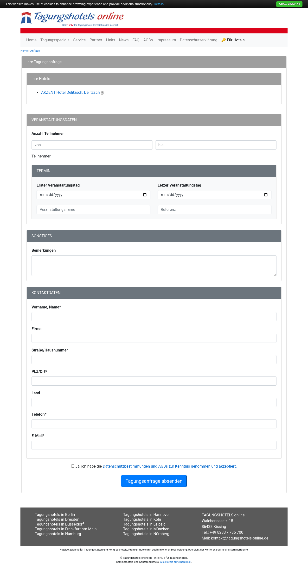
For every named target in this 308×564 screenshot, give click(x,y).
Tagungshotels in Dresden (57, 519)
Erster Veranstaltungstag (58, 185)
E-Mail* (38, 435)
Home (31, 40)
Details (159, 4)
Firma (36, 328)
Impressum (166, 40)
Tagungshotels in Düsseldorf (59, 524)
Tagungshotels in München (146, 529)
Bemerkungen (44, 250)
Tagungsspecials (54, 40)
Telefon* (39, 414)
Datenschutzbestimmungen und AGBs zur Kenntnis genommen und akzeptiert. (170, 466)
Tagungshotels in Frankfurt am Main (66, 529)
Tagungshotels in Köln (142, 519)
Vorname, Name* (46, 307)
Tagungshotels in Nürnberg (146, 534)
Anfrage (35, 50)
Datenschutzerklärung (198, 40)
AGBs (148, 40)
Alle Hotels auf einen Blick (175, 562)
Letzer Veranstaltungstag (179, 185)
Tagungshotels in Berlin (55, 514)
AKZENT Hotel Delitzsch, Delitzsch (70, 92)
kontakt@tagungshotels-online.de (240, 538)
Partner (96, 40)
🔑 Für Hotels (232, 40)
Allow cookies (289, 4)
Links (110, 40)
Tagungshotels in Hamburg (58, 534)
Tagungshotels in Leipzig (144, 524)
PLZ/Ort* (39, 371)
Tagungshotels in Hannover (146, 514)
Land (36, 393)
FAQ (136, 40)
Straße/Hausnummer (50, 350)
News (123, 40)
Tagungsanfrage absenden (154, 481)
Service (79, 40)
